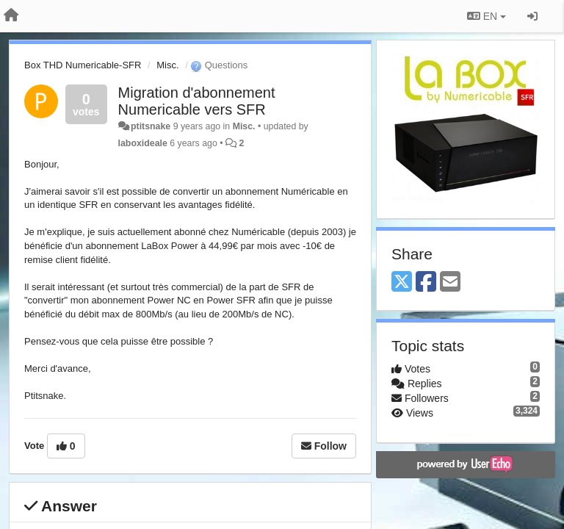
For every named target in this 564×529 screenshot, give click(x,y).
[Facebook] (426, 282)
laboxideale (142, 143)
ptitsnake (150, 126)
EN (486, 16)
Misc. (167, 65)
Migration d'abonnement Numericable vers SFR (196, 101)
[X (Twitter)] (401, 282)
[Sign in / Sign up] (532, 16)
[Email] (450, 282)
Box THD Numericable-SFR (82, 65)
